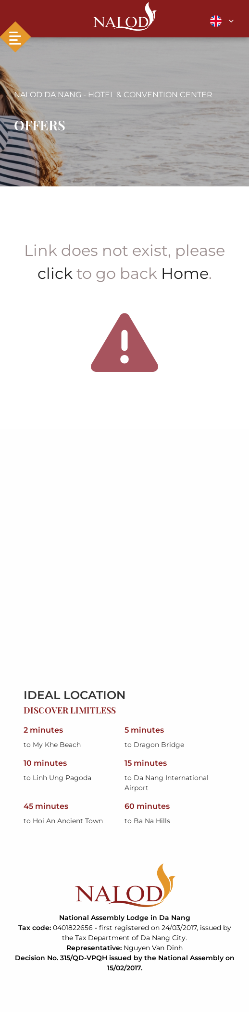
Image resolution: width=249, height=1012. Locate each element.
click (55, 273)
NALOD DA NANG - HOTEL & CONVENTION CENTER (113, 94)
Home (185, 273)
